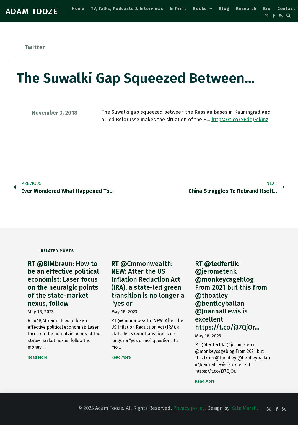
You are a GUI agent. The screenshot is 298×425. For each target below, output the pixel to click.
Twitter (35, 47)
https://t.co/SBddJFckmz (239, 119)
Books (202, 9)
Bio (267, 8)
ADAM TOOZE (32, 11)
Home (78, 8)
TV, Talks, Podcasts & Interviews (127, 8)
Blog (224, 8)
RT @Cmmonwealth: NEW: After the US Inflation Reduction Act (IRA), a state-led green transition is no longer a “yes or (147, 283)
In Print (178, 8)
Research (246, 8)
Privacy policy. (189, 408)
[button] (288, 16)
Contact (286, 8)
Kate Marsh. (244, 408)
